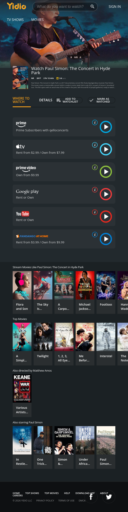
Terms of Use (66, 500)
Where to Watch (21, 100)
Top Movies (52, 493)
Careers (18, 495)
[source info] (94, 122)
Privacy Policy (45, 500)
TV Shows (15, 19)
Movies (37, 19)
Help (67, 493)
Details (45, 100)
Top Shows (32, 493)
